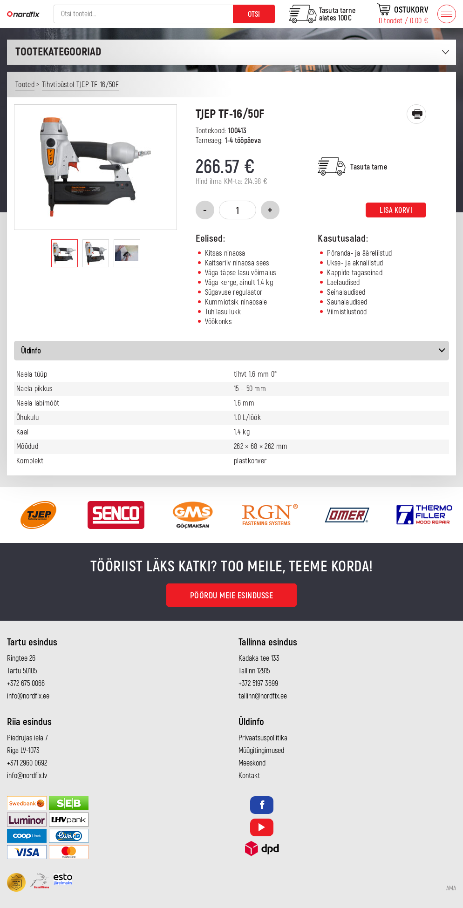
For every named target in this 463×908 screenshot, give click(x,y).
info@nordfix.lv (27, 775)
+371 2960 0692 (27, 763)
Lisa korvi (396, 210)
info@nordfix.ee (28, 696)
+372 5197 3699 (258, 683)
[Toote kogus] (237, 210)
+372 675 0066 (26, 683)
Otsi (254, 14)
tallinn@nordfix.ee (262, 696)
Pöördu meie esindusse (231, 595)
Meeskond (252, 763)
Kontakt (249, 775)
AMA (451, 888)
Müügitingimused (261, 750)
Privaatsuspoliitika (262, 738)
